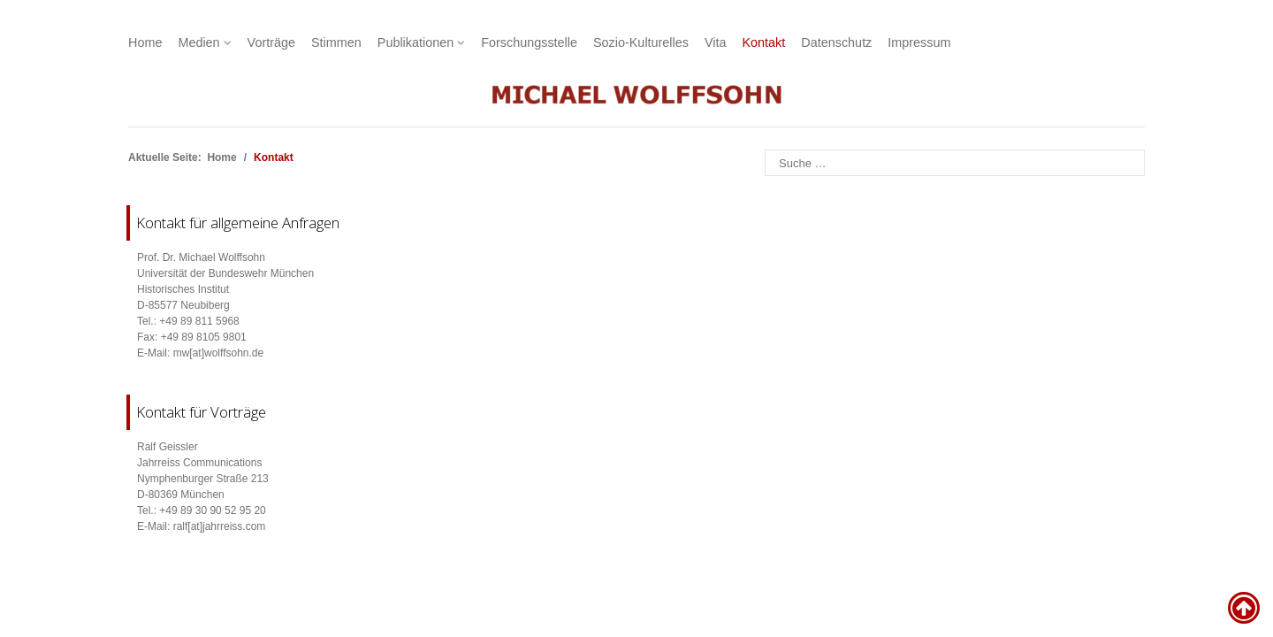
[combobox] (955, 163)
